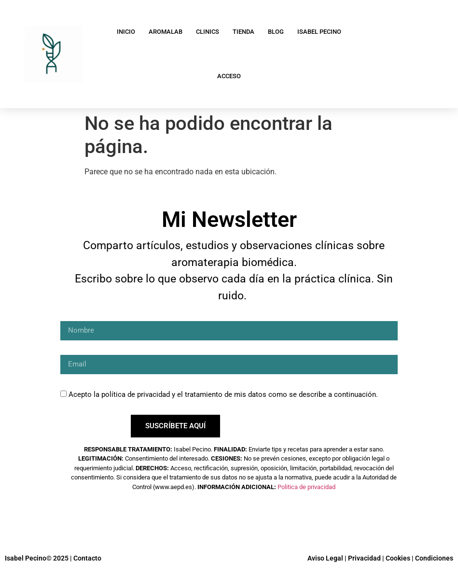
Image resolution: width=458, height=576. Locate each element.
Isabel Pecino (319, 31)
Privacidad (364, 558)
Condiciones (434, 558)
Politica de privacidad (306, 487)
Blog (276, 31)
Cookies (398, 558)
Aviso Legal (325, 558)
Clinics (207, 31)
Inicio (126, 31)
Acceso (229, 76)
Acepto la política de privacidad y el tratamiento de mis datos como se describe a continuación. (223, 394)
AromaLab (165, 31)
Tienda (243, 31)
